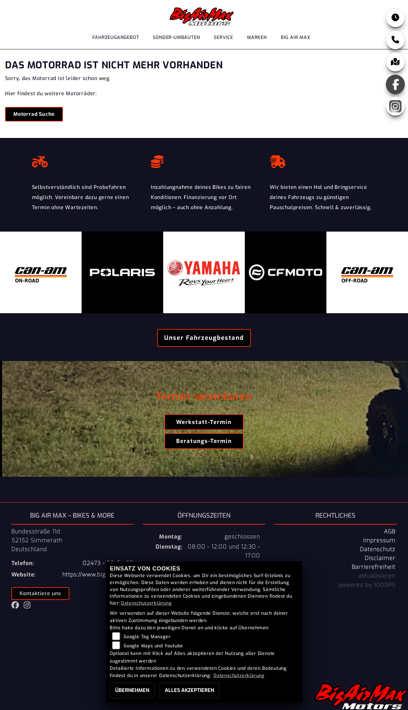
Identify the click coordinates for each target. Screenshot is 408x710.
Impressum (379, 540)
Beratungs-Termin (204, 441)
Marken (257, 37)
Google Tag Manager (147, 637)
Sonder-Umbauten (176, 37)
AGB (389, 531)
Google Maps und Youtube (153, 646)
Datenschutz (377, 549)
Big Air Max (295, 37)
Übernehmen (132, 690)
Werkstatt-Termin (204, 422)
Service (223, 37)
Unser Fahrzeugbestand (204, 338)
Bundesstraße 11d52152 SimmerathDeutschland (36, 540)
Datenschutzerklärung (146, 603)
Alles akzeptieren (189, 690)
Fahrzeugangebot (115, 37)
